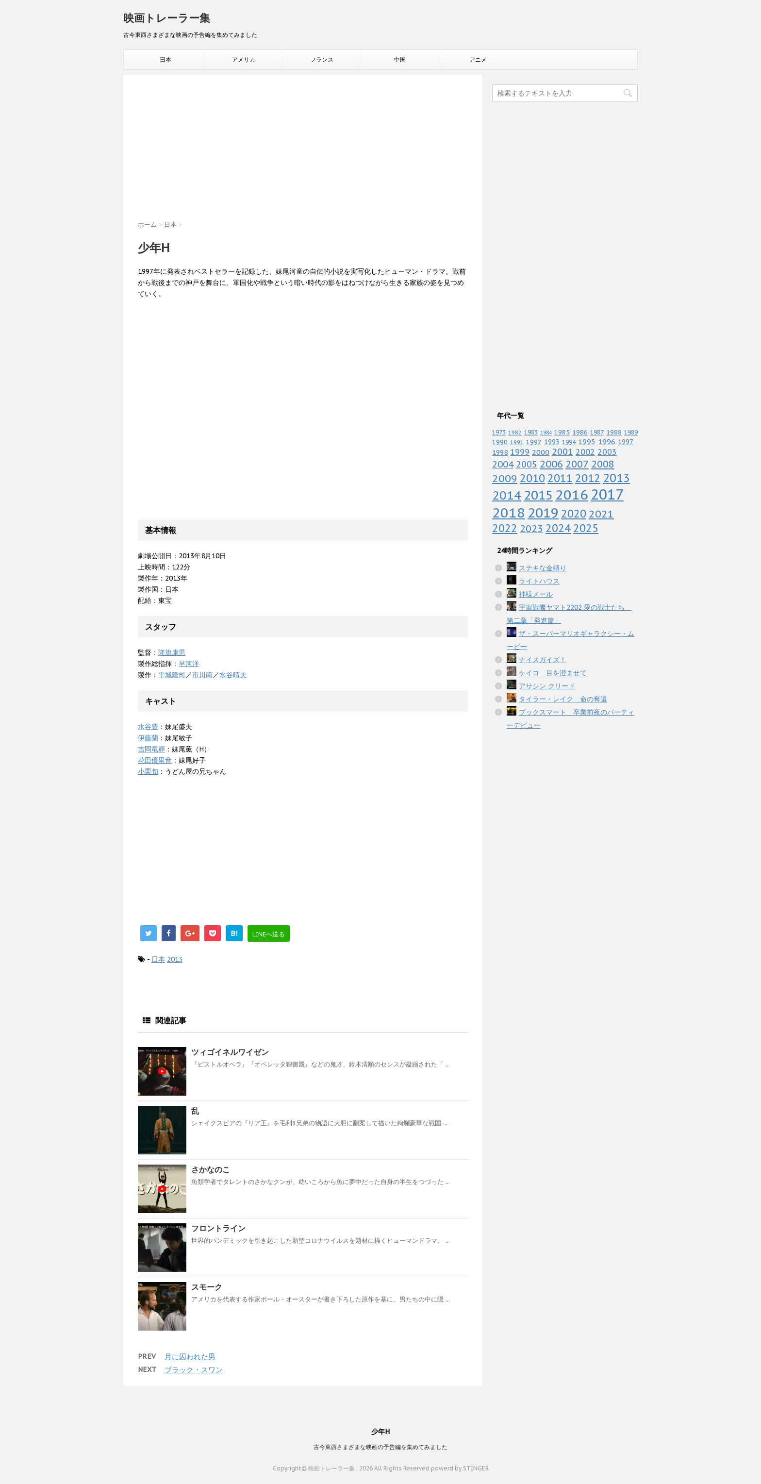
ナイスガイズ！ (542, 659)
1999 (519, 452)
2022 (504, 528)
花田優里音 (155, 760)
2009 (504, 478)
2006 (551, 463)
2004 (502, 464)
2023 (531, 528)
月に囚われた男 (190, 1356)
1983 (531, 432)
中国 (400, 59)
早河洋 (189, 663)
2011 (560, 478)
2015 (538, 495)
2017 (607, 494)
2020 (573, 513)
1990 (500, 442)
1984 (546, 432)
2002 (585, 452)
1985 (562, 432)
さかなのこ (210, 1169)
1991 (517, 442)
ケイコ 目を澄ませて (553, 672)
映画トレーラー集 (166, 18)
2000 (540, 452)
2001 (562, 451)
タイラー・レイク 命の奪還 (563, 699)
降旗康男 (171, 652)
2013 (174, 959)
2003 (607, 452)
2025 (585, 528)
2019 (543, 512)
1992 (534, 442)
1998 (500, 452)
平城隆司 (171, 674)
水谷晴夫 (233, 674)
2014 (506, 495)
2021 (601, 513)
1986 (580, 432)
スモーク (206, 1287)
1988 (614, 432)
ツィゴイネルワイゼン (230, 1052)
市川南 (202, 674)
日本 (165, 59)
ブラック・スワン (194, 1369)
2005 (526, 464)
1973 (499, 432)
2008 (602, 463)
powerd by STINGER (460, 1468)
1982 (515, 432)
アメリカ (243, 59)
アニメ (478, 59)
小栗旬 (148, 771)
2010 (532, 478)
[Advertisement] (303, 152)
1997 (625, 441)
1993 (552, 441)
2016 (571, 494)
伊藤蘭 (148, 738)
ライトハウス (539, 581)
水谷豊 (148, 726)
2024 (558, 528)
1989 (631, 432)
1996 (606, 441)
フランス (321, 59)
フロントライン (218, 1228)
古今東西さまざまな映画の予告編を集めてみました (380, 1447)
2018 (508, 512)
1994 (569, 442)
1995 (587, 441)
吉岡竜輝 (151, 749)
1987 (597, 432)
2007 (577, 463)
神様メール (536, 594)
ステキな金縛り (542, 568)
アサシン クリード (547, 686)
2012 (587, 478)
